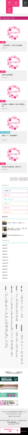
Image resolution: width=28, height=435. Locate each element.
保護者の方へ (8, 372)
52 (24, 179)
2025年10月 (5, 263)
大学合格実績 (22, 297)
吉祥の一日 (17, 296)
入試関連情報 (21, 327)
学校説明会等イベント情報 (10, 430)
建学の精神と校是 (6, 302)
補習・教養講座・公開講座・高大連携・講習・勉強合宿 (12, 320)
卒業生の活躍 (22, 316)
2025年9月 (4, 266)
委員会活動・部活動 (17, 305)
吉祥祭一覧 (6, 208)
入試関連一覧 (7, 190)
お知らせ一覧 (7, 212)
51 (20, 179)
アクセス (14, 420)
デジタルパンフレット (22, 347)
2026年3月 (4, 248)
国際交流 (16, 326)
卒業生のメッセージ (22, 309)
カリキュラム (12, 298)
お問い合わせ (22, 420)
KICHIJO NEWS (6, 18)
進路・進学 (21, 289)
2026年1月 (4, 254)
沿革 (6, 298)
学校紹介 (5, 288)
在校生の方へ (20, 372)
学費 (6, 320)
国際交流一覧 (7, 203)
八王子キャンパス (6, 310)
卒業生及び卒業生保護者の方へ (14, 373)
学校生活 (16, 288)
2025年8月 (4, 269)
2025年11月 (5, 260)
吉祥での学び (11, 289)
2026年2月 (4, 251)
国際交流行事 (17, 334)
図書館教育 (12, 349)
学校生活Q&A (17, 312)
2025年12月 (5, 257)
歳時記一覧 (6, 195)
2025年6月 (4, 275)
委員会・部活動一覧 (9, 199)
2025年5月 (4, 278)
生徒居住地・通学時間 (17, 318)
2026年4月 (4, 245)
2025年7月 (4, 272)
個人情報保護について (13, 422)
